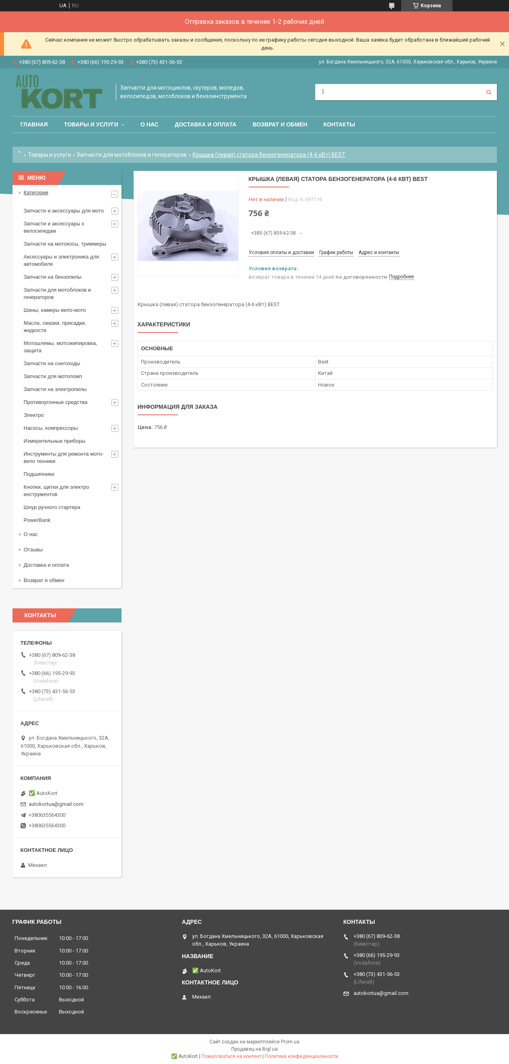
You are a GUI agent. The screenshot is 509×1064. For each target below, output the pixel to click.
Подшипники (39, 474)
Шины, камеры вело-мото (55, 310)
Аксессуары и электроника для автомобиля (61, 260)
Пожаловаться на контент (231, 1056)
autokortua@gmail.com (56, 804)
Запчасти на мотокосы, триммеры (65, 244)
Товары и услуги (91, 124)
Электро (34, 415)
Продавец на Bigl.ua (254, 1049)
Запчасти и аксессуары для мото (64, 211)
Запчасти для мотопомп (53, 376)
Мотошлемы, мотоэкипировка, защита (61, 346)
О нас (149, 124)
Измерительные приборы (55, 441)
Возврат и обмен (280, 124)
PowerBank (37, 520)
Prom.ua (290, 1042)
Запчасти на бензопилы (53, 277)
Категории (36, 192)
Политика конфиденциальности (301, 1056)
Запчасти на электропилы (55, 389)
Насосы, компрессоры (51, 428)
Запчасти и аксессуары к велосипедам (54, 227)
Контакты (339, 124)
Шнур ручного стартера (52, 507)
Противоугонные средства (56, 402)
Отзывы (33, 550)
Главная (34, 124)
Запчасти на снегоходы (52, 363)
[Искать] (489, 92)
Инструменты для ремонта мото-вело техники (64, 457)
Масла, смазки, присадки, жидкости (55, 326)
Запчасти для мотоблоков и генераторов (131, 154)
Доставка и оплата (206, 124)
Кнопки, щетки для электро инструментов (56, 490)
